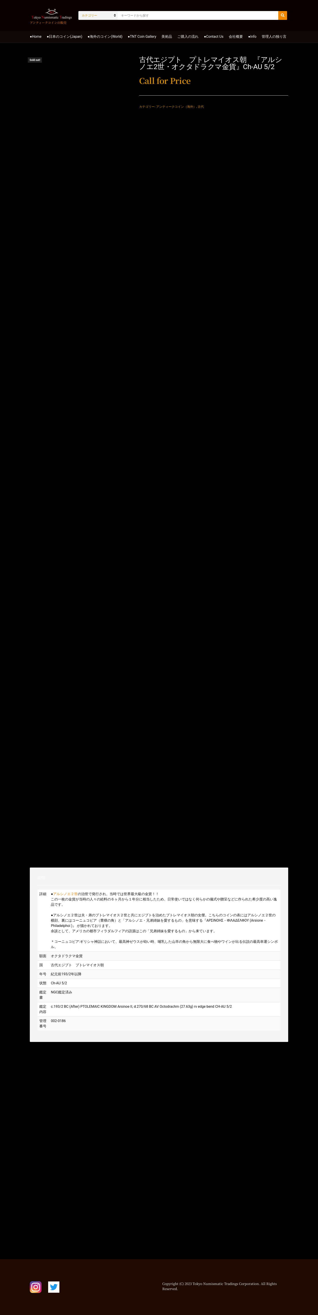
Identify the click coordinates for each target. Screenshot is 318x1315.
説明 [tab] (41, 878)
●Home (36, 36)
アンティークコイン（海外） (176, 106)
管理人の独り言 (274, 36)
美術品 (166, 36)
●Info (252, 36)
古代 (201, 106)
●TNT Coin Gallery (142, 36)
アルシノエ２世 (65, 894)
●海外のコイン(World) (104, 36)
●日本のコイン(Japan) (64, 36)
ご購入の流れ (188, 36)
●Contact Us (213, 36)
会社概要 (236, 36)
